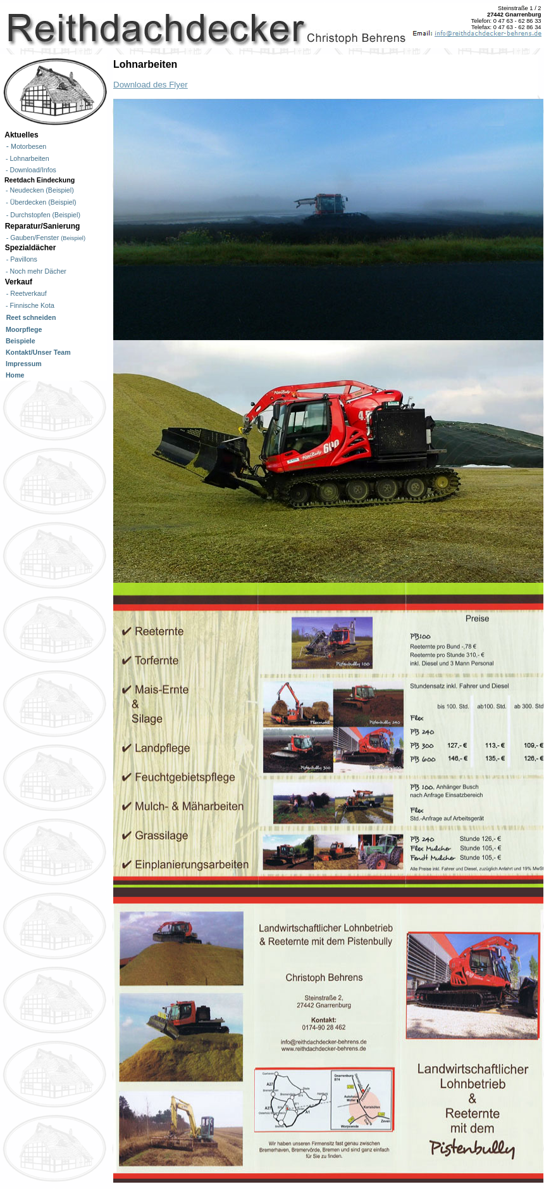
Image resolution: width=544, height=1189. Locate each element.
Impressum (22, 363)
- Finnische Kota (28, 305)
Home (13, 375)
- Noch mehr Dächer (34, 271)
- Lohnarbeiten (25, 158)
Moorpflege (22, 329)
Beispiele (18, 341)
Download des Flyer (150, 84)
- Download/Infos (29, 170)
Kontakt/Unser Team (36, 352)
